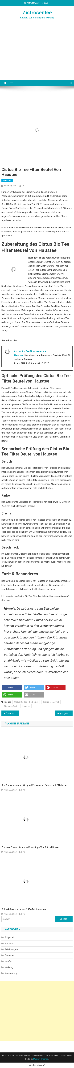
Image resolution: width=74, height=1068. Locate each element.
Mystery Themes (40, 1059)
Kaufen (8, 961)
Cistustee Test (10, 706)
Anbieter (9, 943)
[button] (12, 687)
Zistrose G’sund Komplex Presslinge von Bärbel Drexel (30, 847)
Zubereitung (11, 973)
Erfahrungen (11, 949)
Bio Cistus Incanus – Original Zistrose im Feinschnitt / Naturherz (35, 785)
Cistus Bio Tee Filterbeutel (26, 702)
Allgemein (10, 937)
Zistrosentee (37, 12)
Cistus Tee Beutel (51, 702)
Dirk (24, 185)
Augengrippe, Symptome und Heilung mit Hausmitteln (65, 713)
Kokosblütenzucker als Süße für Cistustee (23, 909)
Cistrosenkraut (12, 713)
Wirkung (9, 967)
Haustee (26, 706)
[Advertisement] (37, 57)
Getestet (7, 180)
